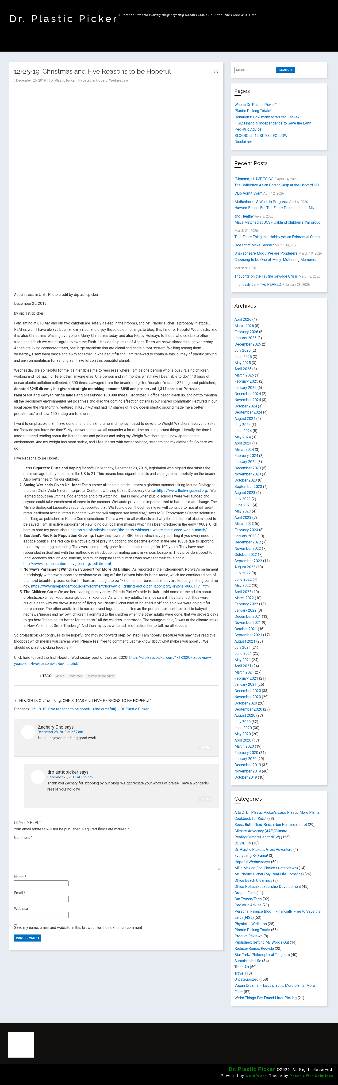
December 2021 (247, 616)
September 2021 (248, 635)
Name (20, 877)
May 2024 (242, 437)
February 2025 (246, 381)
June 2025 (243, 356)
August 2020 (244, 715)
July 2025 (242, 350)
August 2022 (244, 567)
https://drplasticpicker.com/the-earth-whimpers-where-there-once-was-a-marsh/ (140, 530)
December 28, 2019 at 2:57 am (60, 732)
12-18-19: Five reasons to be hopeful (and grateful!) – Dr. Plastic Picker (90, 709)
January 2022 (245, 610)
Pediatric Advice (247, 129)
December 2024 (247, 394)
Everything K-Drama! (251, 855)
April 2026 (242, 319)
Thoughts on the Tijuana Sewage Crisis (266, 276)
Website (21, 908)
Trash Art (241, 967)
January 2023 (245, 536)
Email (20, 893)
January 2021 (245, 684)
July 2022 (242, 573)
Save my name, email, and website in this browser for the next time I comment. (78, 927)
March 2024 (244, 449)
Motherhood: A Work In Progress (261, 202)
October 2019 (245, 777)
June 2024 (243, 431)
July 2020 (242, 722)
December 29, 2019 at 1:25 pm (70, 777)
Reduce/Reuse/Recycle (254, 948)
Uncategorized (246, 979)
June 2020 (243, 728)
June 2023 (243, 505)
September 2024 (248, 412)
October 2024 (245, 406)
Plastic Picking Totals (252, 930)
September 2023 (248, 486)
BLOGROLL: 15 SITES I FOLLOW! (261, 135)
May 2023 (242, 511)
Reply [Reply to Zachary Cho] (205, 748)
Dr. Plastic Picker (64, 18)
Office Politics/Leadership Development (267, 886)
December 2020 (247, 691)
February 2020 (246, 752)
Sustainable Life (247, 961)
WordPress (256, 1076)
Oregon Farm (245, 893)
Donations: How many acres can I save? (267, 117)
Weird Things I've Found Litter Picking (265, 998)
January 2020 (245, 759)
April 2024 (242, 443)
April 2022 (242, 592)
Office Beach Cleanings (253, 880)
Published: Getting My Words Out (261, 942)
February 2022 (246, 604)
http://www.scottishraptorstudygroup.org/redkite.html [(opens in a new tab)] (67, 563)
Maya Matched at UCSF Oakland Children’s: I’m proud (277, 222)
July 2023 (242, 499)
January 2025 (245, 387)
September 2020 (248, 709)
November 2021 (247, 622)
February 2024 (246, 455)
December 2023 (247, 468)
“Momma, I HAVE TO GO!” (255, 179)
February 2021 (246, 678)
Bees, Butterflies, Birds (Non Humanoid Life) (270, 824)
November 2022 (247, 548)
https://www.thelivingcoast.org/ (183, 490)
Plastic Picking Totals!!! (254, 111)
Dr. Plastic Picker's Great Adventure (263, 849)
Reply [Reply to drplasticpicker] (205, 799)
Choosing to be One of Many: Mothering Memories (275, 259)
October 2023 (245, 480)
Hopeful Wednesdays (112, 80)
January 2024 (245, 462)
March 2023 (244, 523)
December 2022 (247, 542)
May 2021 (242, 660)
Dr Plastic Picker (63, 80)
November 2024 (247, 400)
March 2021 (244, 672)
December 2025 (247, 344)
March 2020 (244, 746)
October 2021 (245, 629)
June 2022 (243, 579)
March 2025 (244, 375)
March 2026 (244, 326)
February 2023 (246, 530)
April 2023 (242, 517)
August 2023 (244, 492)
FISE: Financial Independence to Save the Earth (272, 123)
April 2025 (242, 369)
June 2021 (243, 653)
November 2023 (247, 474)
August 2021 (244, 641)
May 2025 (242, 363)
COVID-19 (242, 843)
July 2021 (242, 647)
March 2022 (244, 598)
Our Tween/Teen (248, 899)
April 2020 (242, 740)
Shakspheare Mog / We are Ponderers (266, 253)
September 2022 (248, 561)
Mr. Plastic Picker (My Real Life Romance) (269, 874)
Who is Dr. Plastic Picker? (255, 104)
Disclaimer (243, 141)
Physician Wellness (250, 924)
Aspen (60, 676)
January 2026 (245, 338)
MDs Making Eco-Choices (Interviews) (266, 868)
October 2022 (245, 554)
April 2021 (242, 666)
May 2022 (242, 585)
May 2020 (242, 734)
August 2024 (244, 418)
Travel (239, 973)
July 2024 (242, 424)
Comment (23, 837)
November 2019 (247, 771)
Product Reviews (248, 936)
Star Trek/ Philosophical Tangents (262, 955)
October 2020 (245, 703)
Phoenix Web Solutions (311, 1076)
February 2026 (246, 332)
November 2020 (247, 697)
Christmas (75, 676)
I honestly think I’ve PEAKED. (258, 284)
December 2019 (247, 765)
